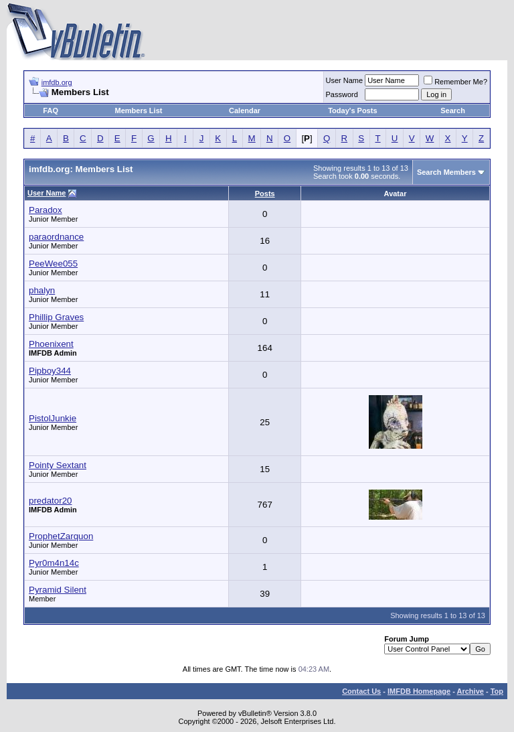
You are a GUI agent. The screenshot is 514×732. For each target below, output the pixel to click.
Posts (265, 194)
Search (452, 110)
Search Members (446, 172)
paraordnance (56, 237)
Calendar (244, 110)
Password (342, 94)
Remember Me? (455, 82)
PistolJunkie (52, 418)
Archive (470, 691)
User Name (344, 80)
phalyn (42, 290)
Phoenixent (51, 344)
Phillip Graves (56, 317)
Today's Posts (352, 110)
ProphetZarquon (61, 536)
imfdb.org (56, 82)
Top (497, 691)
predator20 (50, 501)
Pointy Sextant (57, 465)
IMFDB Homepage (419, 691)
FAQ (50, 110)
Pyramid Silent (57, 590)
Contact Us (361, 691)
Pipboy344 (50, 371)
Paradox (45, 210)
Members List (139, 110)
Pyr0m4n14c (54, 563)
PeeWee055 (53, 264)
